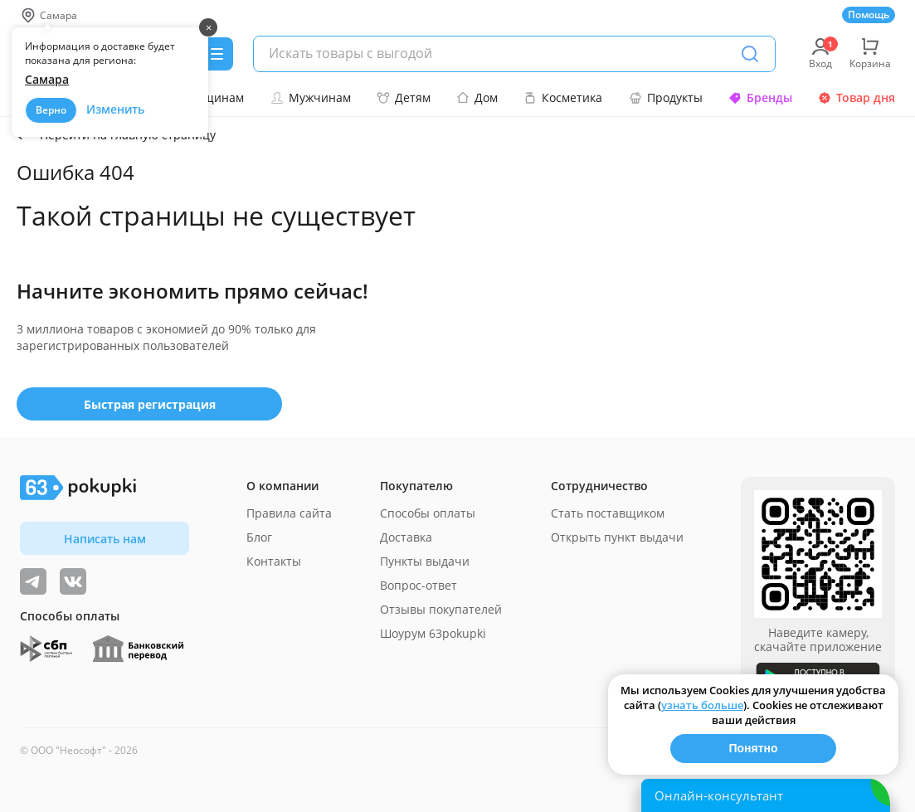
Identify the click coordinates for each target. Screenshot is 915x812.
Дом (477, 97)
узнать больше (702, 705)
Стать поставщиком (607, 513)
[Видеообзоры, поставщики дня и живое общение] (33, 581)
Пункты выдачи (425, 561)
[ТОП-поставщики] (73, 581)
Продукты (666, 97)
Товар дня (856, 97)
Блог (259, 537)
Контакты (273, 561)
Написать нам (105, 539)
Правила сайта (289, 513)
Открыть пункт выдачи (617, 537)
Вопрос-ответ (418, 585)
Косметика (562, 97)
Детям (404, 97)
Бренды (760, 97)
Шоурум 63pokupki (433, 633)
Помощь (868, 14)
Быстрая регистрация (150, 404)
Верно (51, 110)
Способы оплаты (427, 513)
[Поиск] (750, 53)
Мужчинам (310, 97)
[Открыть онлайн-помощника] (765, 795)
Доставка (406, 537)
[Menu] (216, 54)
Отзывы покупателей (441, 609)
